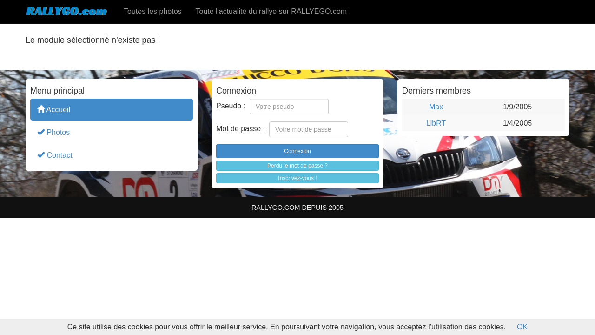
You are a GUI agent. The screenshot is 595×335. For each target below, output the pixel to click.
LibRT (436, 123)
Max (436, 107)
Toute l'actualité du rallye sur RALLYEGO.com (271, 11)
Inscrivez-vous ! (297, 178)
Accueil (53, 109)
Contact (55, 154)
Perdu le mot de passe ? (297, 165)
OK (522, 327)
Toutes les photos (153, 11)
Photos (53, 131)
